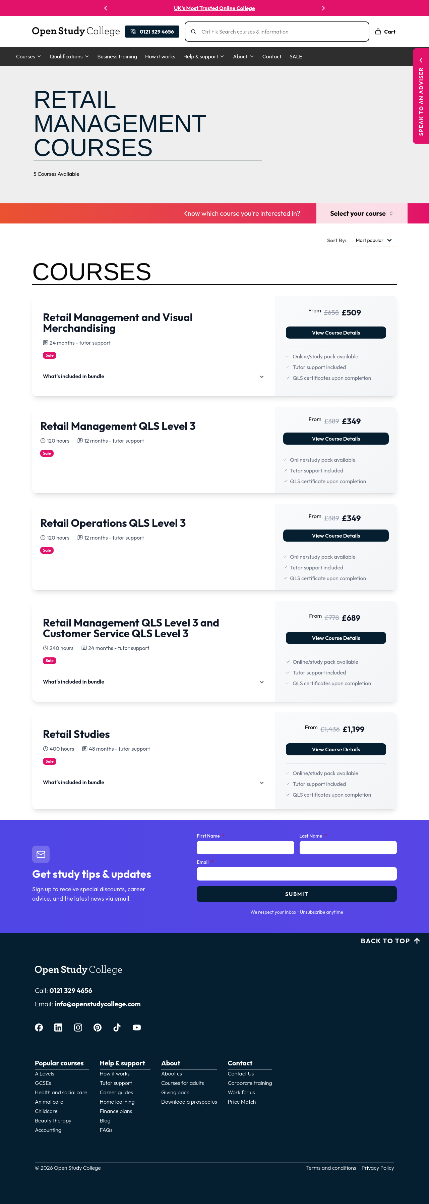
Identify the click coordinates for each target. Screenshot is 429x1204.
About (243, 56)
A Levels (44, 1073)
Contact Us (241, 1073)
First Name (211, 836)
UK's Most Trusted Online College (214, 8)
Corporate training (250, 1083)
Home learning (117, 1101)
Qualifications (69, 56)
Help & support (204, 56)
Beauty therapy (53, 1120)
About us (171, 1073)
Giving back (175, 1092)
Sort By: (337, 240)
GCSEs (43, 1083)
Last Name (313, 836)
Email (205, 862)
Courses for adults (182, 1083)
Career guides (116, 1092)
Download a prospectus (189, 1101)
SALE (296, 56)
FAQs (106, 1129)
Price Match (242, 1101)
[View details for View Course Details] (214, 342)
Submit (296, 894)
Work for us (241, 1092)
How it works (160, 56)
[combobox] (374, 240)
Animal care (49, 1101)
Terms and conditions (331, 1167)
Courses (29, 56)
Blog (105, 1120)
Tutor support (116, 1083)
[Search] (279, 31)
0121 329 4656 (70, 990)
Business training (117, 56)
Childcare (46, 1111)
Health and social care (61, 1092)
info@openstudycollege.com (98, 1004)
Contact (272, 56)
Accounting (48, 1129)
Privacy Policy (378, 1167)
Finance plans (116, 1111)
